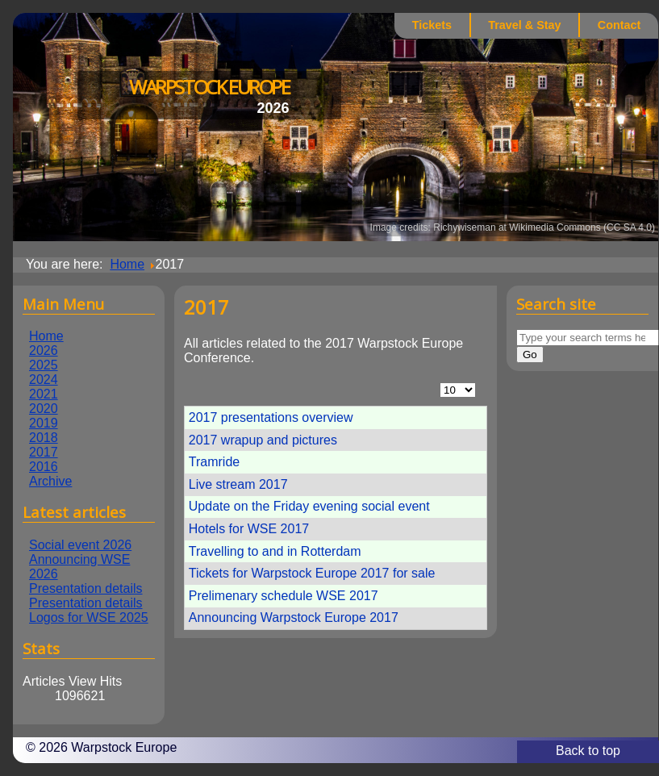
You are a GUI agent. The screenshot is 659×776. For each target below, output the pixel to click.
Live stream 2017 (238, 484)
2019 (43, 423)
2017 (43, 452)
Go (530, 354)
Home (46, 336)
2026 (43, 350)
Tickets (432, 25)
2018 (43, 437)
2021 (43, 394)
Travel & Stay (524, 25)
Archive (50, 481)
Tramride (214, 462)
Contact (619, 25)
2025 (43, 365)
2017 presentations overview (271, 417)
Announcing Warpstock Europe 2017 (293, 617)
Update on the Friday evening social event (309, 506)
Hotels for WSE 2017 (249, 529)
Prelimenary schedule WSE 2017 (283, 596)
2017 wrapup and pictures (263, 440)
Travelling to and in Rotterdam (275, 551)
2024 (43, 379)
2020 (43, 408)
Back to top (588, 750)
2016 (43, 467)
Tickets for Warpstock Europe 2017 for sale (312, 573)
